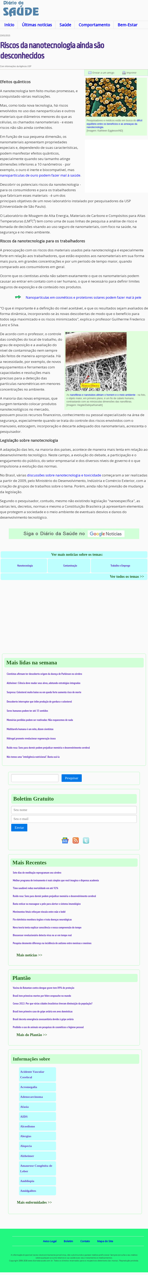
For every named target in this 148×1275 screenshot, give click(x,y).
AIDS (24, 1116)
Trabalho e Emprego (120, 565)
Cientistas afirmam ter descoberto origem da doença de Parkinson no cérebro (44, 674)
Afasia (24, 1106)
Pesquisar (71, 778)
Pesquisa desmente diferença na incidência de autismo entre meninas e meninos (52, 943)
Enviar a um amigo (103, 72)
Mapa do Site (105, 1241)
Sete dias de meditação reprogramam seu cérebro (37, 872)
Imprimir (132, 72)
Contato (85, 1241)
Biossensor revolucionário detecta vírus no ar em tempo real (42, 935)
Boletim (68, 1241)
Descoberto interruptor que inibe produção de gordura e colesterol (39, 701)
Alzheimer (27, 1156)
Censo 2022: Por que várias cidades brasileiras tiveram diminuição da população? (52, 1003)
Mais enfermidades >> (34, 1202)
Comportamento (94, 25)
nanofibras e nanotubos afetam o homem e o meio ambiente (102, 394)
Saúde (65, 25)
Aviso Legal (49, 1241)
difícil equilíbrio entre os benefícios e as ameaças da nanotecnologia (114, 124)
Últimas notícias (37, 25)
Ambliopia (27, 1181)
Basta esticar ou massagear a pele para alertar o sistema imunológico (47, 904)
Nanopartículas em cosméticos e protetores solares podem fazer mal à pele (83, 297)
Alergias (25, 1136)
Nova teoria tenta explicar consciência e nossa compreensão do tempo (47, 927)
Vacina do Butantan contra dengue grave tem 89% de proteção (43, 988)
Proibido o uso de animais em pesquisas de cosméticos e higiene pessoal (48, 1027)
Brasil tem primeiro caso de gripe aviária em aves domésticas (43, 1011)
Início (9, 25)
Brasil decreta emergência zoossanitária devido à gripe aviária (43, 1019)
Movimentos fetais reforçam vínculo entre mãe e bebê (39, 912)
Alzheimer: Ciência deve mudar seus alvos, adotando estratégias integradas (43, 683)
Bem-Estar (127, 25)
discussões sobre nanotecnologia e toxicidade (64, 475)
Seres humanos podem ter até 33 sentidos (27, 711)
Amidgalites (28, 1190)
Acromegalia (28, 1087)
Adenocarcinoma (31, 1096)
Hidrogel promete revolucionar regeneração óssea (31, 738)
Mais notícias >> (29, 955)
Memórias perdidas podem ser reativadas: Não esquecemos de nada (40, 720)
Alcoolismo (27, 1126)
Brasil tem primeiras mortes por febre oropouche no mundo (42, 996)
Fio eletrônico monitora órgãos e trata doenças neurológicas (42, 919)
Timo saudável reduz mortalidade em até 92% (35, 888)
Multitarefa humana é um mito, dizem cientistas (30, 729)
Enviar (19, 828)
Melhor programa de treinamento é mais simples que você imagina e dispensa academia (56, 880)
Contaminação (70, 565)
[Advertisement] (116, 166)
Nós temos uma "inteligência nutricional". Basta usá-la (33, 757)
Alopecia (26, 1146)
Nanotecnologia (25, 565)
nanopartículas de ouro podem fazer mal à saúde (40, 175)
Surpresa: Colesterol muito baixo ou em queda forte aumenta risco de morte (44, 692)
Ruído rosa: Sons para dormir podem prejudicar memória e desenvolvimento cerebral (48, 747)
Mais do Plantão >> (32, 1035)
